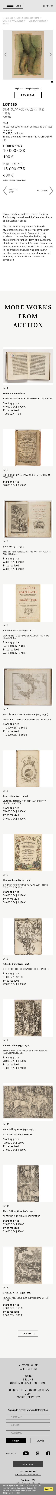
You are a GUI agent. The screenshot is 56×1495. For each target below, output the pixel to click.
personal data (24, 1488)
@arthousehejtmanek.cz (28, 1474)
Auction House (28, 1365)
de (52, 6)
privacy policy (24, 1485)
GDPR (28, 1393)
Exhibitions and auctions (28, 17)
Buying (28, 1376)
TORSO (6, 23)
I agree (48, 1489)
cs (44, 6)
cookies (17, 1493)
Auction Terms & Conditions (28, 1383)
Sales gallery (28, 1369)
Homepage (8, 17)
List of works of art (37, 20)
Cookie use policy (28, 1397)
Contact (28, 1464)
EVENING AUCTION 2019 (14, 20)
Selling (28, 1379)
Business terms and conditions (28, 1390)
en (48, 6)
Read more (28, 1333)
